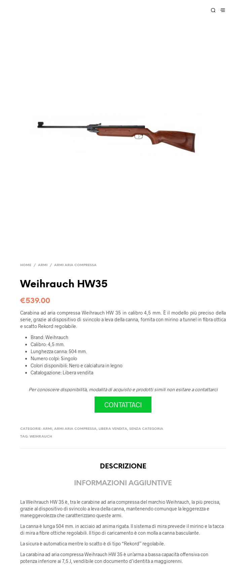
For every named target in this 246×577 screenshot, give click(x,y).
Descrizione (123, 466)
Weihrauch (41, 437)
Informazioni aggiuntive (123, 483)
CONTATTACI (123, 405)
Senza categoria (146, 429)
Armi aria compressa (75, 265)
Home (25, 265)
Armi (42, 265)
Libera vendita (113, 429)
